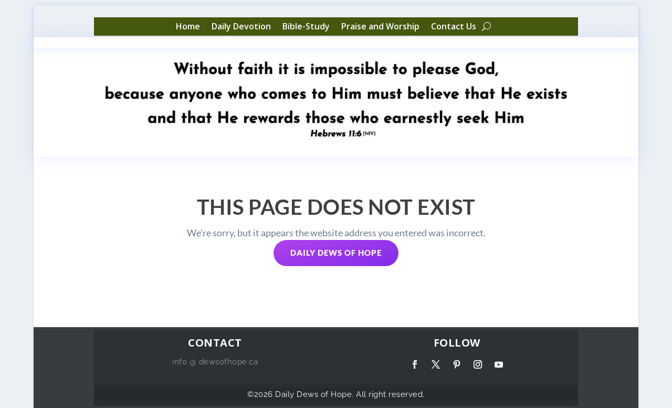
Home (188, 27)
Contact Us (453, 27)
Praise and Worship (380, 27)
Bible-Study (306, 27)
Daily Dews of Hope (336, 252)
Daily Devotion (241, 27)
